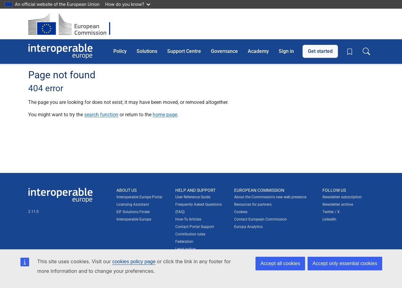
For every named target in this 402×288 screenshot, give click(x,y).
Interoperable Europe (133, 219)
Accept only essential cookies (344, 263)
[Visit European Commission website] (72, 24)
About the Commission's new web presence (270, 197)
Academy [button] (258, 51)
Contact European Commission (260, 219)
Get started (320, 51)
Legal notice (185, 249)
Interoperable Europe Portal (139, 197)
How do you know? (128, 4)
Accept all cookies (280, 263)
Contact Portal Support (194, 227)
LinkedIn (329, 219)
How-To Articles (188, 219)
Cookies (240, 212)
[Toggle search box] (366, 51)
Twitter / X (331, 212)
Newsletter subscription (342, 197)
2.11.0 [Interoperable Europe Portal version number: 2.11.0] (33, 211)
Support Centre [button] (184, 51)
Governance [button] (224, 51)
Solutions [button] (147, 51)
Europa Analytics (248, 227)
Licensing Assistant (132, 204)
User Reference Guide (192, 197)
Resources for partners (253, 204)
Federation (184, 241)
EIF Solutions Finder (133, 212)
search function (101, 115)
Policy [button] (120, 51)
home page (165, 115)
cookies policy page (133, 261)
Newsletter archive (337, 204)
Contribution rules (190, 234)
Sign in (286, 51)
